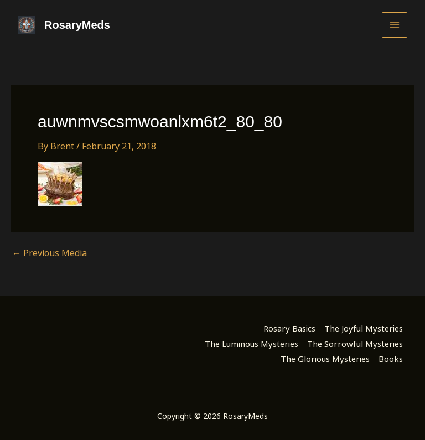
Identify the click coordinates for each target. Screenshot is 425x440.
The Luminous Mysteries (251, 343)
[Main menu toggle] (394, 25)
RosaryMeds (77, 25)
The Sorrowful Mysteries (355, 343)
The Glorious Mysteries (325, 358)
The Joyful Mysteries (363, 328)
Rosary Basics (289, 328)
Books (391, 358)
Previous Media (49, 253)
